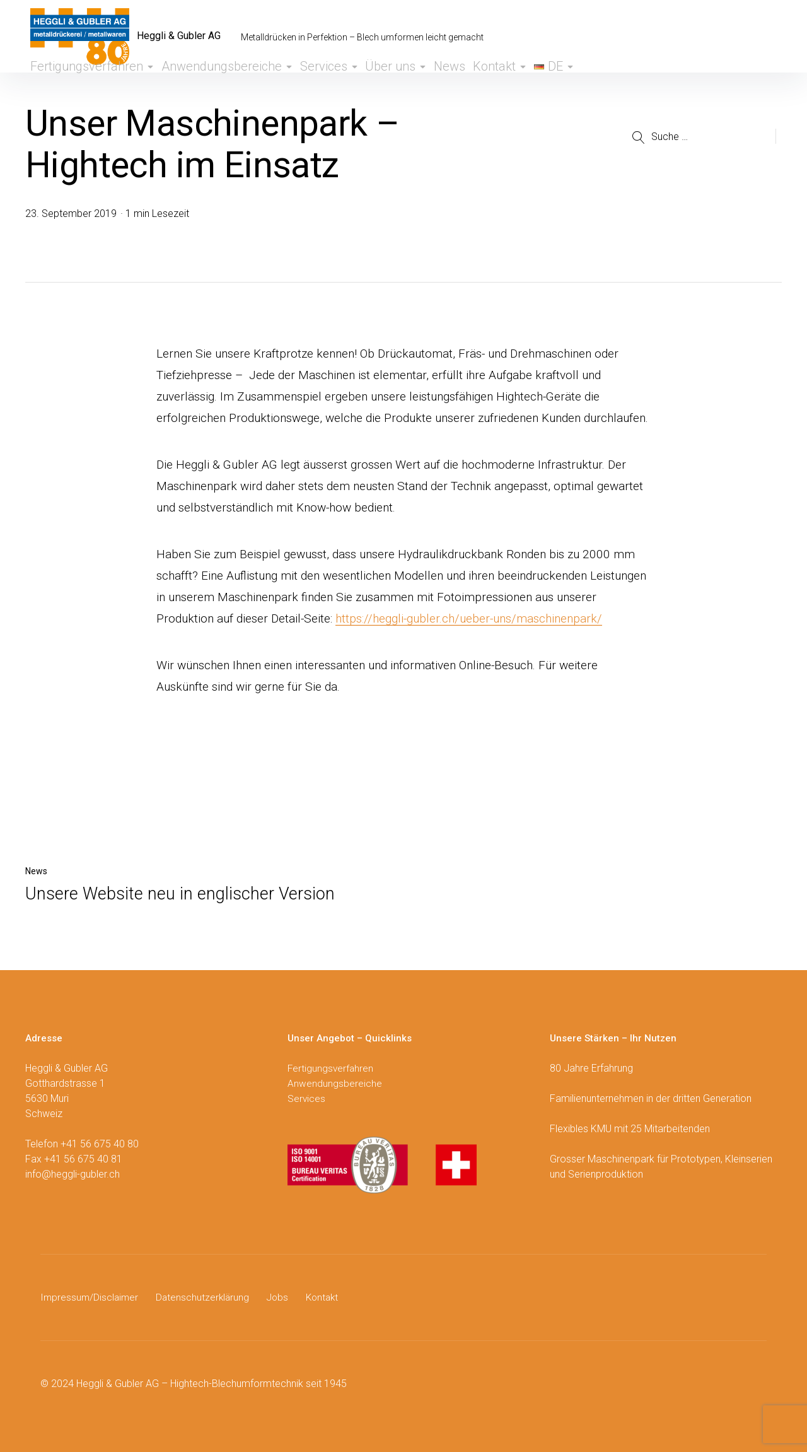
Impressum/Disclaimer (90, 1297)
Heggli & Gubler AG (186, 37)
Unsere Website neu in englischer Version (180, 894)
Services (297, 84)
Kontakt (488, 84)
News (429, 84)
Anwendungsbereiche (199, 84)
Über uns (369, 84)
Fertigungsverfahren (77, 84)
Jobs (282, 1297)
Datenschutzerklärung (205, 1297)
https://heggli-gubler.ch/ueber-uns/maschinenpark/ (468, 618)
